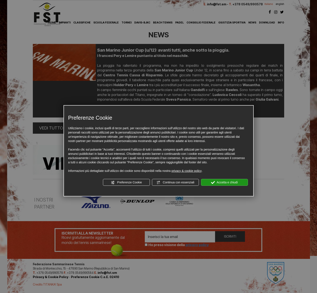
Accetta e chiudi (224, 182)
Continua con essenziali (175, 182)
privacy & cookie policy (186, 171)
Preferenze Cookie (126, 182)
